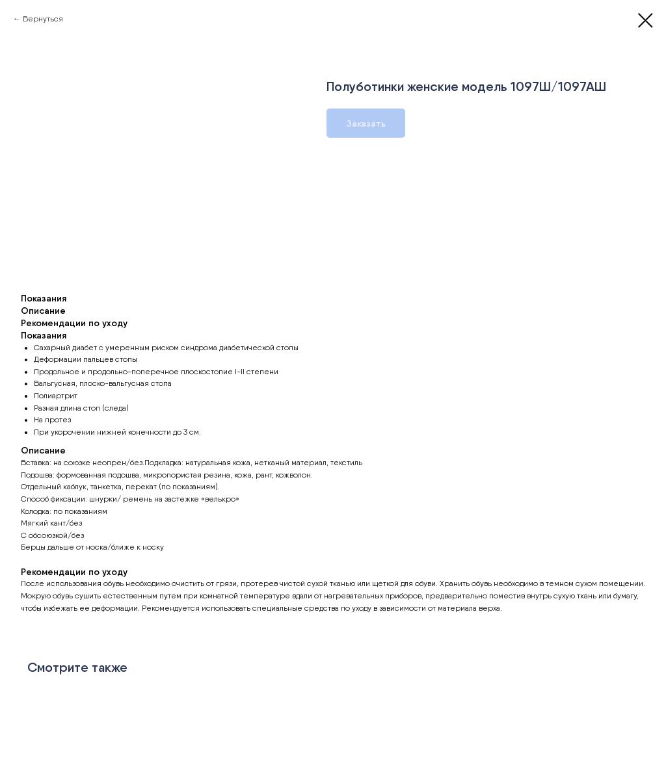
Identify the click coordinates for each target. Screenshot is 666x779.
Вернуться (43, 18)
